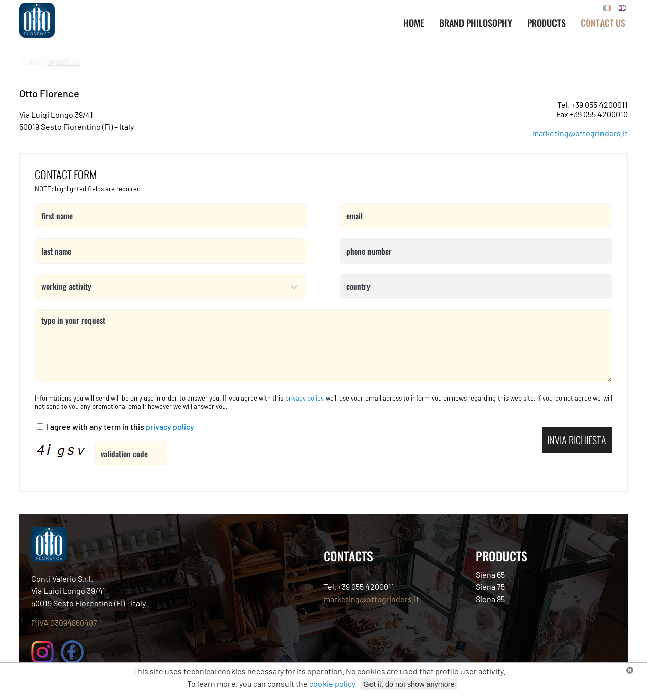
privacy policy (304, 398)
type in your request (323, 345)
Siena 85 (490, 599)
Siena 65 (490, 574)
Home (413, 22)
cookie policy (332, 683)
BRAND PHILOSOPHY (475, 22)
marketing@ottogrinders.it (580, 133)
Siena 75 (490, 586)
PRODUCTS (546, 22)
